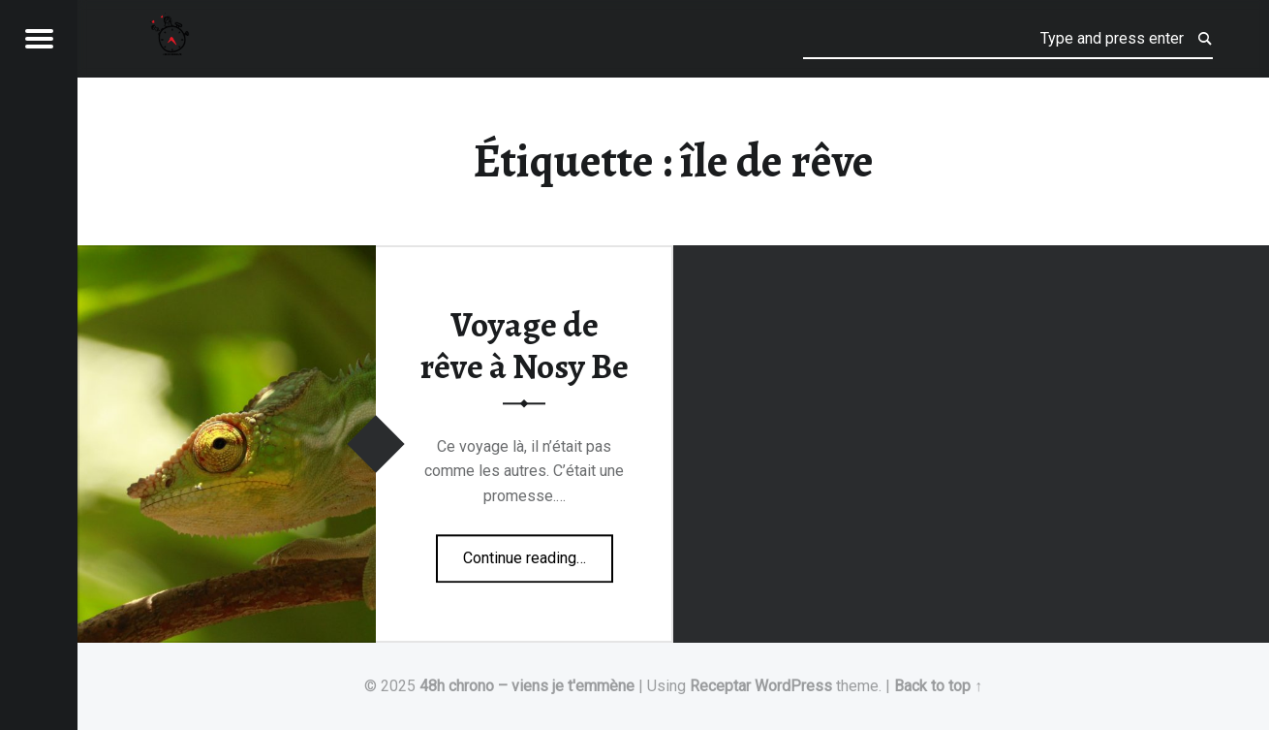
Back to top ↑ (938, 686)
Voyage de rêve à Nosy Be (524, 346)
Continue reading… (538, 551)
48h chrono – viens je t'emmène (526, 686)
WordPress (793, 686)
